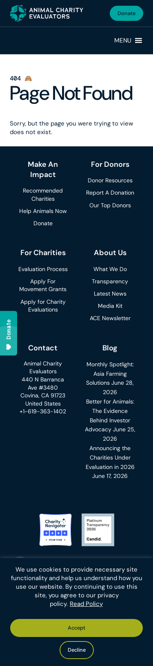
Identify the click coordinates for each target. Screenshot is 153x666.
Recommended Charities (43, 194)
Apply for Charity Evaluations (43, 306)
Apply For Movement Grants (43, 285)
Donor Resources (110, 180)
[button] (122, 40)
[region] (76, 612)
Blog (110, 348)
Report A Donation (110, 192)
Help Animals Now (43, 211)
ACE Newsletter (110, 318)
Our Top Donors (110, 205)
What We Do (110, 269)
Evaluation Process (43, 269)
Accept (76, 627)
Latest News (110, 293)
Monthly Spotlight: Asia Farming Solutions (110, 374)
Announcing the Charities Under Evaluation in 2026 (110, 457)
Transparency (110, 281)
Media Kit (110, 305)
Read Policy (86, 604)
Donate (126, 13)
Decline (77, 649)
